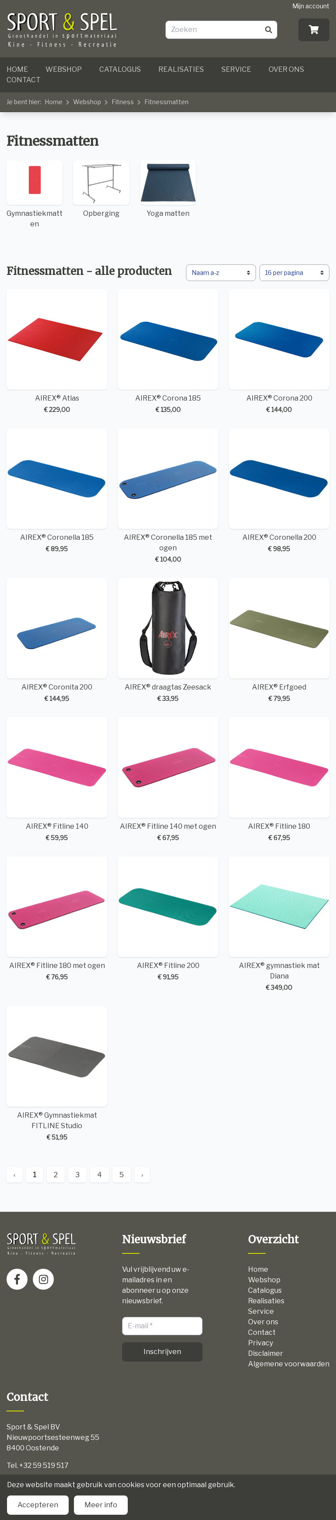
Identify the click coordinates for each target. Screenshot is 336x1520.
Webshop (64, 69)
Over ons (286, 69)
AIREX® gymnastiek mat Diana (279, 924)
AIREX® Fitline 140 (57, 779)
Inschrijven (162, 1352)
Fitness (123, 102)
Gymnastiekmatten (35, 194)
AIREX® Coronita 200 (57, 640)
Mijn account (310, 6)
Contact (24, 80)
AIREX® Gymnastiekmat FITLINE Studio (57, 1074)
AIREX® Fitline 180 (279, 779)
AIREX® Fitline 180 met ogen (57, 919)
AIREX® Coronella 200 (279, 490)
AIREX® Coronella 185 (57, 490)
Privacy (260, 1343)
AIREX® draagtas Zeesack (168, 640)
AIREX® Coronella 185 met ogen (168, 496)
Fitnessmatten (166, 102)
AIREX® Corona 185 (168, 351)
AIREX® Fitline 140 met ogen (168, 779)
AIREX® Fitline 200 (168, 919)
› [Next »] (142, 1175)
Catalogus (120, 69)
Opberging (101, 189)
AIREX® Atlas (57, 351)
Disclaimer (265, 1353)
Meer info (100, 1505)
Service (236, 69)
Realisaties (181, 69)
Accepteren (38, 1505)
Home (17, 69)
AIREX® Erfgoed (279, 640)
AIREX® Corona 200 (279, 351)
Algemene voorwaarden (288, 1364)
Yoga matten (168, 189)
